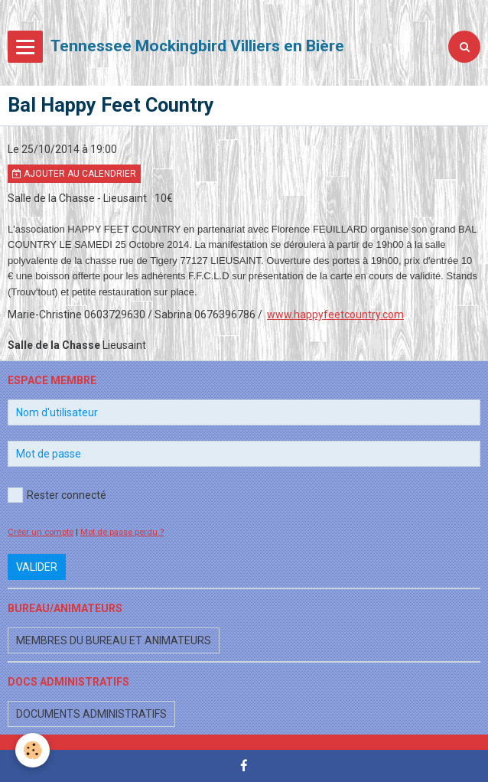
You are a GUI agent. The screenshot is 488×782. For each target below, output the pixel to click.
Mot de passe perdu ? (122, 532)
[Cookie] (32, 750)
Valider (36, 567)
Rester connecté (57, 495)
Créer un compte (40, 532)
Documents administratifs (91, 714)
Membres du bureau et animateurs (113, 640)
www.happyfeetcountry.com (335, 314)
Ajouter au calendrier (74, 173)
